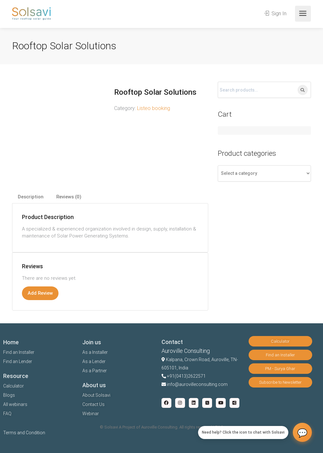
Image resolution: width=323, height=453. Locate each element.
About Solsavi (96, 395)
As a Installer (95, 352)
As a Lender (94, 361)
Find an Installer (18, 352)
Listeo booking (153, 108)
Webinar (90, 413)
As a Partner (94, 370)
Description (31, 197)
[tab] (30, 197)
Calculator (13, 385)
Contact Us (93, 404)
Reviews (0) (68, 197)
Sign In (275, 13)
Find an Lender (17, 361)
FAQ (7, 413)
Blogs (9, 395)
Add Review (40, 293)
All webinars (15, 404)
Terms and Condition (24, 432)
